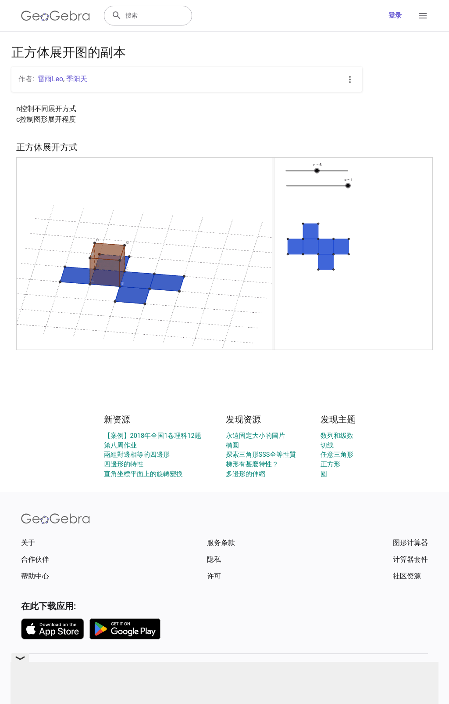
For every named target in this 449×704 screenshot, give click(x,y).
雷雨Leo (50, 79)
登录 (395, 15)
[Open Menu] (422, 16)
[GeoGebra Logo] (55, 16)
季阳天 (76, 79)
